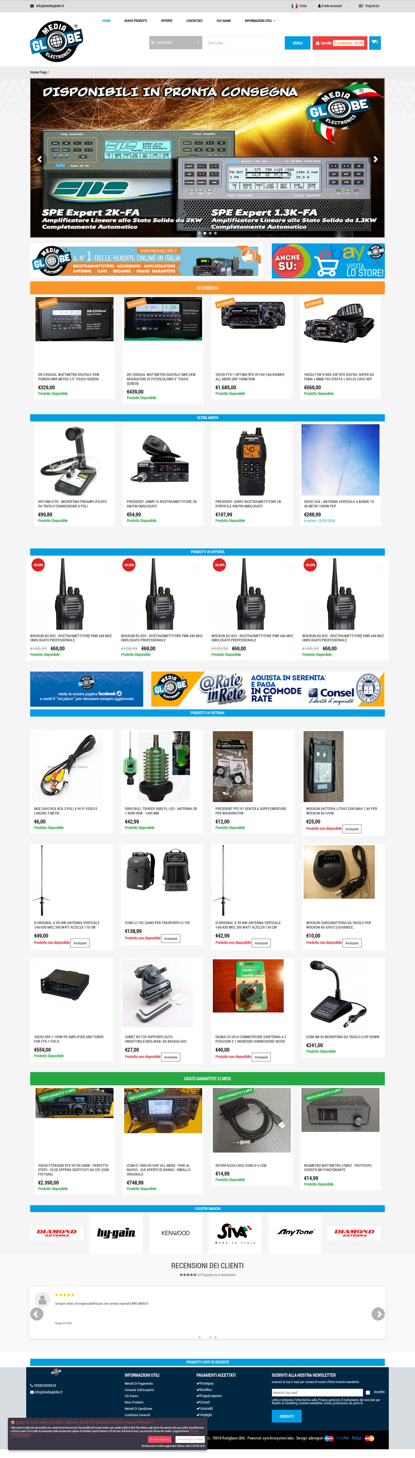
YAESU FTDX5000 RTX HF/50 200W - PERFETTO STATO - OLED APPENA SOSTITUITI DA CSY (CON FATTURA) (73, 1170)
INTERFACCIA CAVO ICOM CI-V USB (241, 1165)
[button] (199, 233)
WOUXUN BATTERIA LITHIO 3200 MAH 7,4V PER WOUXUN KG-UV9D (341, 811)
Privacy (322, 1400)
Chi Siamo (223, 20)
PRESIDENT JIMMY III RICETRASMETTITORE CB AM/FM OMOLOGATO (162, 503)
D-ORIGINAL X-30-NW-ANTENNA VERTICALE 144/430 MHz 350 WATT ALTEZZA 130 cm (248, 925)
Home (106, 20)
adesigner (315, 1438)
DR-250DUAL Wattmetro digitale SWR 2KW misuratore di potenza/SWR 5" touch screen (161, 379)
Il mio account (330, 5)
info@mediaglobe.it (50, 5)
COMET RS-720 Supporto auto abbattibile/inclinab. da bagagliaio (155, 1039)
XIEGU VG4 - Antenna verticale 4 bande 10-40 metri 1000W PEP (339, 503)
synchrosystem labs (278, 1438)
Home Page (38, 72)
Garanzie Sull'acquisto (139, 1389)
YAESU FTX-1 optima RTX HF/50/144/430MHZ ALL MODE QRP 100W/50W (250, 376)
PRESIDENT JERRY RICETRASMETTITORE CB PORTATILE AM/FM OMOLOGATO (248, 503)
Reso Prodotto (134, 1402)
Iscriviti (287, 1416)
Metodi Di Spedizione (138, 1408)
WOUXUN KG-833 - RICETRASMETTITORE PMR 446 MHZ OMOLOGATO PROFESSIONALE (71, 638)
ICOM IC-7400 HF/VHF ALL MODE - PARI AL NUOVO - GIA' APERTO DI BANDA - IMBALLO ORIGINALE (159, 1170)
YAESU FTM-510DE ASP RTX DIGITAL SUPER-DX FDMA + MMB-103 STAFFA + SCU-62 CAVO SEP (339, 376)
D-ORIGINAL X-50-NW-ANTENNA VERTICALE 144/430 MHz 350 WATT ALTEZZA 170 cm (67, 925)
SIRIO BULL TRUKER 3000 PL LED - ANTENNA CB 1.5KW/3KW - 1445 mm (161, 811)
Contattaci (194, 20)
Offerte (166, 20)
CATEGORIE (162, 42)
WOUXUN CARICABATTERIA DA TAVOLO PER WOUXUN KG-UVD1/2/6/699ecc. (338, 925)
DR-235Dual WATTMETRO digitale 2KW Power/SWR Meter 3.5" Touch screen (68, 376)
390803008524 (45, 1385)
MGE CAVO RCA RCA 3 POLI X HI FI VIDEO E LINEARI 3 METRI (65, 811)
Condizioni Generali (137, 1414)
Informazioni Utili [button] (259, 20)
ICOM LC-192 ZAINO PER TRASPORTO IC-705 (157, 922)
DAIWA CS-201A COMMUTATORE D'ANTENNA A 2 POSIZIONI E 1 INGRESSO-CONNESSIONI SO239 (250, 1039)
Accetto (379, 1391)
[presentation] (40, 159)
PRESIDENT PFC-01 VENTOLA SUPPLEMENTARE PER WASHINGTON (250, 811)
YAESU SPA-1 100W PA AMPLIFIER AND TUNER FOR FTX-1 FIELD (68, 1039)
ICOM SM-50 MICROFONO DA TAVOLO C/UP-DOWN (342, 1036)
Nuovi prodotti (135, 20)
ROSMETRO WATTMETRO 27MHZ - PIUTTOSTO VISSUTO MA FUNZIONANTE (338, 1167)
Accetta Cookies (160, 1439)
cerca (298, 43)
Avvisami (351, 828)
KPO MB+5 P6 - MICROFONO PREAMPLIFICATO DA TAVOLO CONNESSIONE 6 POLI (72, 503)
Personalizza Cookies (190, 1439)
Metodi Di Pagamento (139, 1383)
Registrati (369, 5)
